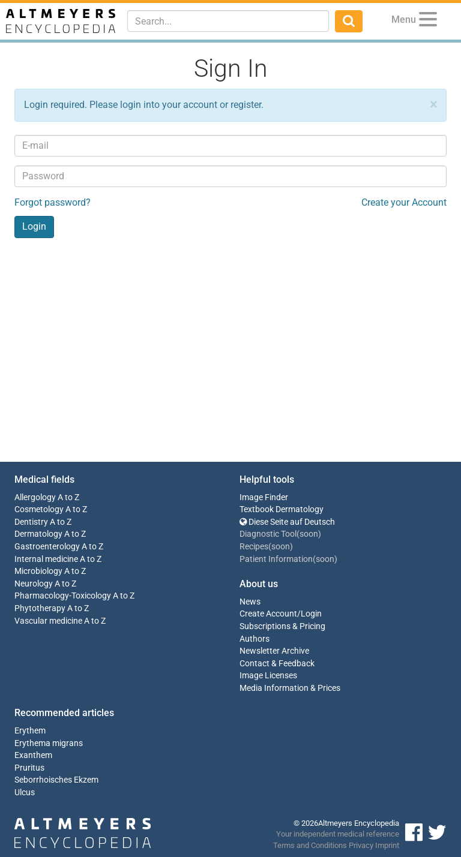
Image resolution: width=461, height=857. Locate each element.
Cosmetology (39, 509)
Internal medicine (46, 559)
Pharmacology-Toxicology (62, 596)
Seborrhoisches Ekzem (56, 780)
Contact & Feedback (277, 663)
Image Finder (264, 497)
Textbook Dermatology (282, 509)
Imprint (387, 845)
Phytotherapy (39, 608)
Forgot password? (52, 202)
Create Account (268, 614)
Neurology (33, 584)
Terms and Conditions (310, 845)
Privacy (361, 845)
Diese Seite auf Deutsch (287, 522)
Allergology (35, 497)
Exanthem (33, 755)
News (250, 602)
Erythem (30, 731)
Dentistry (31, 522)
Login (311, 614)
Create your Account (404, 202)
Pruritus (29, 768)
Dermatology (38, 534)
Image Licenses (268, 675)
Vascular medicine (48, 621)
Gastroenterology (47, 547)
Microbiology (38, 571)
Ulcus (24, 792)
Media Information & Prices (290, 688)
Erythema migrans (48, 743)
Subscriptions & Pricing (282, 626)
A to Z (68, 497)
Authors (255, 639)
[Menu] (428, 21)
